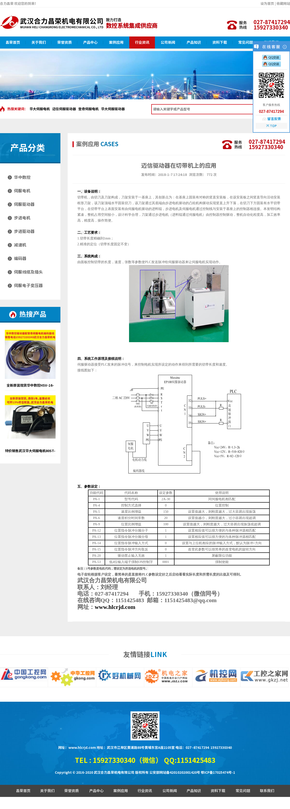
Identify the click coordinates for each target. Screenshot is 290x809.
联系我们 (267, 791)
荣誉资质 (64, 42)
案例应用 (116, 42)
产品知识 (194, 42)
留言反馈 (274, 119)
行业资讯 (142, 42)
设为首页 (267, 3)
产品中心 (90, 42)
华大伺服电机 (39, 109)
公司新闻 (168, 42)
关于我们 (38, 42)
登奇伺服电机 (88, 109)
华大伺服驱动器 (113, 109)
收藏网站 (283, 3)
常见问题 (245, 42)
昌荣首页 (13, 42)
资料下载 (219, 42)
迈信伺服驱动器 (64, 109)
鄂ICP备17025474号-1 (218, 772)
